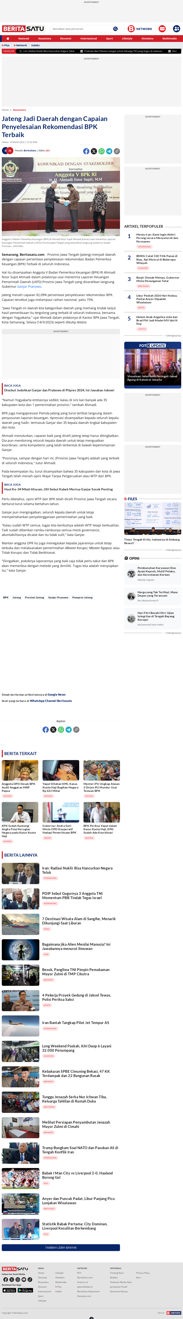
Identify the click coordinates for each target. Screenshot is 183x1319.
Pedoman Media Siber (121, 1282)
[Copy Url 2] (76, 730)
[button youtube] (24, 1279)
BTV (79, 1272)
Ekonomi (65, 38)
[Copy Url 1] (117, 151)
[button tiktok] (30, 1279)
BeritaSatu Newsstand (88, 1291)
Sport (109, 38)
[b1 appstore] (9, 1290)
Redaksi (114, 1277)
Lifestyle (127, 38)
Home (5, 110)
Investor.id (82, 1282)
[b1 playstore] (25, 1290)
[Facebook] (86, 150)
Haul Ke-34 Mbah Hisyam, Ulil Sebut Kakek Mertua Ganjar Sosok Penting (58, 489)
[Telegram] (109, 150)
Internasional (88, 38)
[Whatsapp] (101, 150)
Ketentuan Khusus (119, 1291)
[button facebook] (5, 1279)
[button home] (8, 38)
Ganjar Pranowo (29, 286)
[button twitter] (11, 1279)
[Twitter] (94, 151)
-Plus (5, 45)
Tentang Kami (117, 1272)
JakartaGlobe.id (84, 1286)
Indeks (35, 45)
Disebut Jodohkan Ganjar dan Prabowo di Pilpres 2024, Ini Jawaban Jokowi (59, 390)
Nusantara (44, 38)
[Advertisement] (61, 646)
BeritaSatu (30, 150)
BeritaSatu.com (85, 1277)
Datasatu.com (84, 1296)
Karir (138, 1277)
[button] (176, 28)
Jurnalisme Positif (118, 1286)
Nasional (23, 38)
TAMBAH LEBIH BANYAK (61, 1248)
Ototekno (147, 38)
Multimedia (170, 38)
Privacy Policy (143, 1272)
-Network (20, 45)
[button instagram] (17, 1279)
